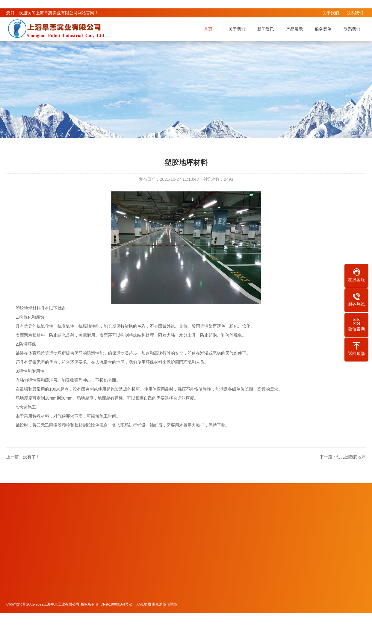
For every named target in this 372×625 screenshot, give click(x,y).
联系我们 (355, 12)
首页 (209, 29)
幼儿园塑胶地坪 (351, 456)
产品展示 (296, 29)
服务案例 (324, 29)
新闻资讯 (267, 29)
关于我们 (330, 12)
